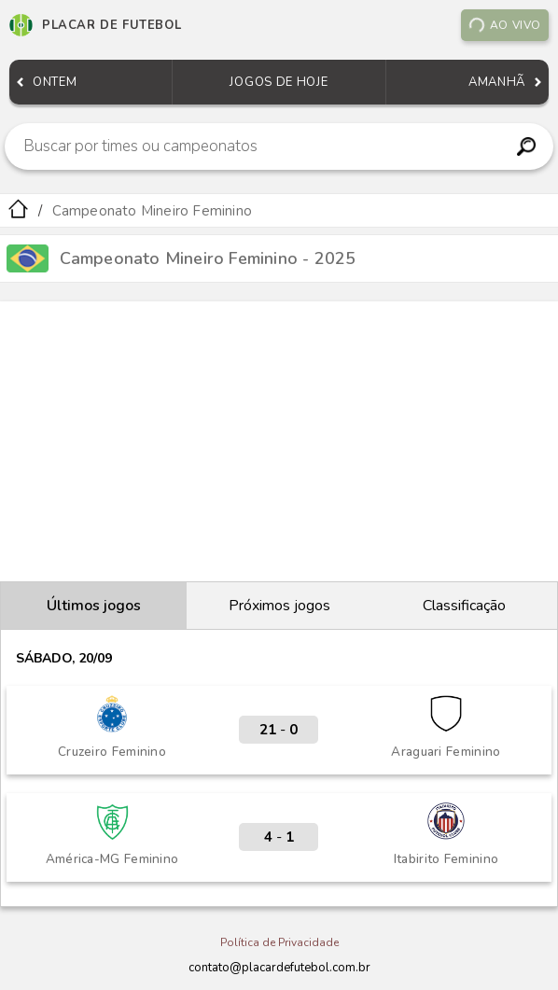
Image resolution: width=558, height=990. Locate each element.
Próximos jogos (279, 605)
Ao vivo (504, 25)
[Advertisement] (279, 441)
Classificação (464, 605)
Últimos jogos (94, 605)
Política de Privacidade (279, 942)
